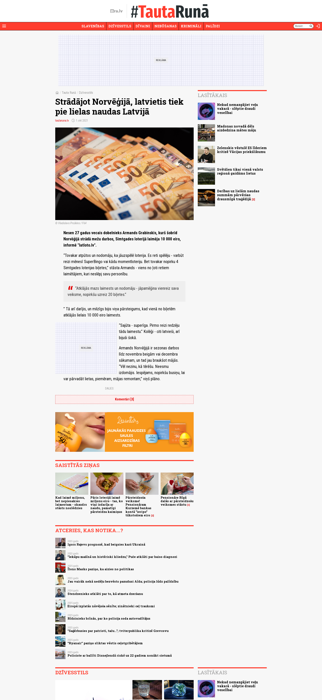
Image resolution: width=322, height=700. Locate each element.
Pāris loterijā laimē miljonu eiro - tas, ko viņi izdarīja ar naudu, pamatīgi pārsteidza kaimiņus (106, 505)
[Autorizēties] (318, 26)
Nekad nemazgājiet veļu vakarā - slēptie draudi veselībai (237, 108)
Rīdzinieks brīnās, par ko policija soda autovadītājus (109, 618)
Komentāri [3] (124, 399)
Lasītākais (212, 95)
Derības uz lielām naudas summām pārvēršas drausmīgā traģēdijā (238, 195)
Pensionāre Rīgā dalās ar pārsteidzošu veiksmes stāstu (177, 501)
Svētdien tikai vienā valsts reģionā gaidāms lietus (240, 171)
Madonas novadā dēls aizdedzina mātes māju (236, 128)
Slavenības (93, 26)
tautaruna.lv (62, 120)
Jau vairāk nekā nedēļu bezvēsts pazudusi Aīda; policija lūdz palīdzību (123, 581)
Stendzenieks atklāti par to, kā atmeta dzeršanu (105, 594)
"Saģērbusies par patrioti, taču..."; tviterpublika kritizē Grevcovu (118, 631)
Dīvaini (143, 26)
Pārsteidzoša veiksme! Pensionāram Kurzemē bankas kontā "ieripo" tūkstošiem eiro (138, 506)
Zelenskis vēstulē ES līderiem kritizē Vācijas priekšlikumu (242, 150)
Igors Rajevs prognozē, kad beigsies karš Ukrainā (106, 544)
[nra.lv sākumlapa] (116, 11)
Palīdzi (213, 26)
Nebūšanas (165, 26)
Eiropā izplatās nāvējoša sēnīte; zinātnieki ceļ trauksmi (111, 606)
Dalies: (109, 388)
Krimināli (191, 26)
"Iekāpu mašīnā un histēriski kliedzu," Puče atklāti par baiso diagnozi (122, 557)
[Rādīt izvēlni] (4, 26)
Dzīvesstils (119, 26)
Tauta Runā (69, 93)
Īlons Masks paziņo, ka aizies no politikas (101, 569)
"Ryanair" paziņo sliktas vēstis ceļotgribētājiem (105, 643)
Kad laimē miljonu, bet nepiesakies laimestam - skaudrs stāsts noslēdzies (71, 503)
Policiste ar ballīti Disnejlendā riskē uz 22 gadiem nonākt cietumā (120, 655)
